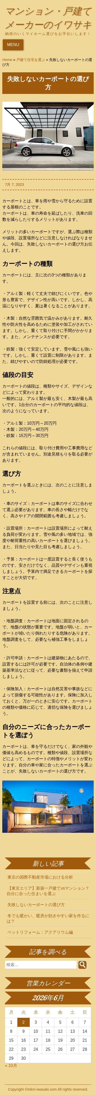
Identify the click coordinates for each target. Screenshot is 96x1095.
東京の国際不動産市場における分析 (40, 878)
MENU (13, 45)
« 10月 (11, 1066)
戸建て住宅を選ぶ (30, 61)
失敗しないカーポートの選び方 (36, 906)
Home (7, 61)
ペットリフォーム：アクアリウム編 (40, 933)
